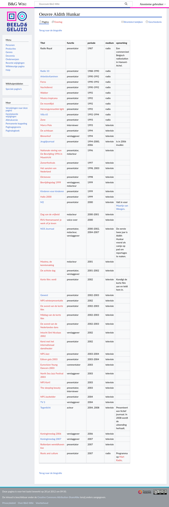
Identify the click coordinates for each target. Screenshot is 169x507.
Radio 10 (44, 71)
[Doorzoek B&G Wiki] (83, 3)
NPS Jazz (44, 353)
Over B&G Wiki (25, 503)
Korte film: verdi (48, 279)
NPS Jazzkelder (48, 396)
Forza (43, 81)
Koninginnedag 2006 (50, 433)
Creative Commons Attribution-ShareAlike (59, 497)
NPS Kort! (45, 382)
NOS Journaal (47, 228)
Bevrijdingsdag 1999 (50, 182)
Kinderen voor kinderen (52, 191)
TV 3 (42, 402)
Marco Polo (46, 125)
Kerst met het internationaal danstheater (47, 345)
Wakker (44, 92)
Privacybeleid (9, 503)
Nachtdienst (46, 87)
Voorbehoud (42, 503)
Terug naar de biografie (50, 30)
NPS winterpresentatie (51, 300)
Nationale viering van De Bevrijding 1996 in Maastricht (51, 154)
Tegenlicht (45, 407)
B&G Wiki (17, 4)
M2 (42, 202)
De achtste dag (47, 270)
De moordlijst (47, 103)
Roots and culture (49, 453)
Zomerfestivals (47, 162)
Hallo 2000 (46, 196)
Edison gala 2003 (49, 359)
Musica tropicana (49, 98)
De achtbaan (46, 130)
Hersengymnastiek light (52, 109)
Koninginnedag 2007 (50, 439)
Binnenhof (45, 136)
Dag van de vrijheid (49, 214)
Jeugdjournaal (47, 141)
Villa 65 (44, 114)
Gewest (44, 295)
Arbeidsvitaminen (49, 76)
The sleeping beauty (50, 387)
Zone (42, 119)
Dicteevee (45, 177)
